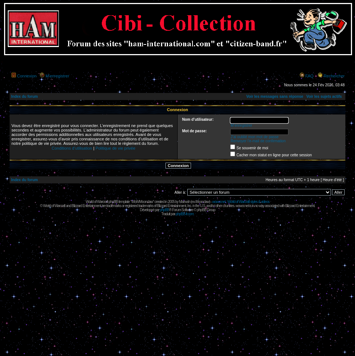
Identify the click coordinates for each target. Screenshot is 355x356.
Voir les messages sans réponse (274, 96)
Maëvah (184, 202)
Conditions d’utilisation (71, 148)
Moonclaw (202, 202)
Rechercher (334, 76)
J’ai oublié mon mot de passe (255, 137)
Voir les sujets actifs (324, 96)
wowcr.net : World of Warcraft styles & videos (240, 202)
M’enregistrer (57, 76)
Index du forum (24, 96)
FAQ (309, 76)
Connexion (27, 76)
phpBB (164, 210)
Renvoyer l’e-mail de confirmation (258, 141)
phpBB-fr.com (185, 214)
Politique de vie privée (115, 148)
